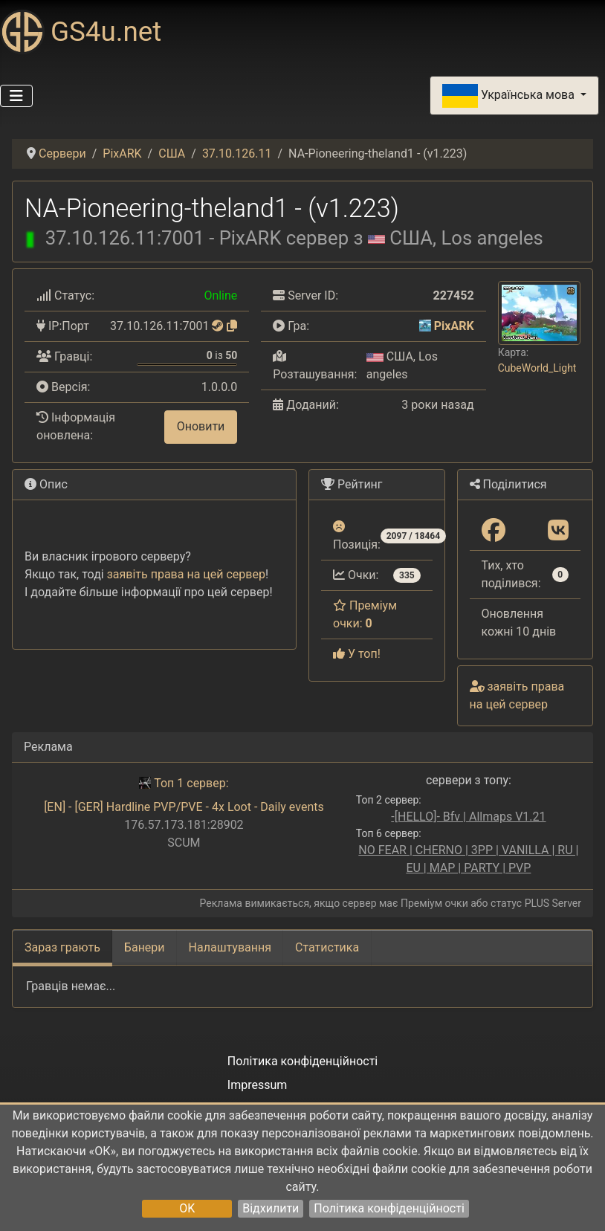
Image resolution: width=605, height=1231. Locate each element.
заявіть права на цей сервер (186, 574)
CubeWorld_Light (537, 368)
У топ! (357, 654)
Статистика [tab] (327, 947)
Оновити (201, 426)
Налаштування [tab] (230, 947)
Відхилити (270, 1208)
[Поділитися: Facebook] (493, 531)
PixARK (454, 326)
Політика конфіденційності (389, 1208)
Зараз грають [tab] (62, 947)
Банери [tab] (144, 947)
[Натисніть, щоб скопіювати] (232, 326)
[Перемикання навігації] (16, 96)
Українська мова (510, 96)
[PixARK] (425, 326)
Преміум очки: (365, 614)
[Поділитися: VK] (558, 531)
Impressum (257, 1085)
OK (187, 1208)
